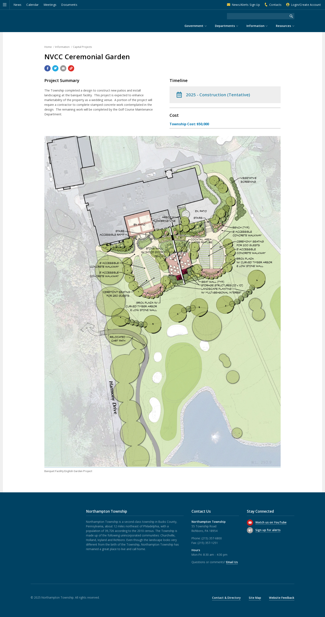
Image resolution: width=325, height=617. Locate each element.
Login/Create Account (306, 5)
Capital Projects (82, 47)
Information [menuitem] (255, 26)
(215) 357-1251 (208, 543)
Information (62, 47)
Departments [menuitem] (225, 26)
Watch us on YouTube (270, 522)
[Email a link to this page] (63, 68)
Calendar (32, 5)
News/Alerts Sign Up (246, 5)
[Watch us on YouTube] (250, 522)
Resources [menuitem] (283, 26)
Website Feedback (281, 598)
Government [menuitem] (193, 26)
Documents (69, 5)
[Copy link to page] (71, 68)
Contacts (275, 5)
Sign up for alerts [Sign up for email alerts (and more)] (267, 530)
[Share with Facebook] (47, 68)
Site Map (255, 598)
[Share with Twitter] (55, 68)
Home (48, 47)
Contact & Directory (226, 598)
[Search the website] (257, 16)
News (17, 5)
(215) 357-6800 (211, 538)
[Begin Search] (291, 16)
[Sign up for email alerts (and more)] (250, 530)
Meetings (50, 5)
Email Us (232, 562)
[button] (4, 4)
